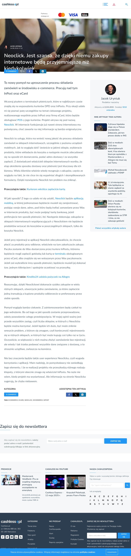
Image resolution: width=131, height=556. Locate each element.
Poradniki (31, 544)
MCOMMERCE (38, 400)
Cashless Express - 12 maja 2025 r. (54, 494)
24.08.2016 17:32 (16, 48)
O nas (73, 526)
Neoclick (9, 124)
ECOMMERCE (13, 400)
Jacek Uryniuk (16, 46)
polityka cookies (87, 552)
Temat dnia (32, 526)
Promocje (6, 469)
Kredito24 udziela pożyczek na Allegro (48, 276)
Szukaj (51, 538)
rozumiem (112, 552)
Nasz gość (32, 535)
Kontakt (74, 544)
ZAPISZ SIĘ (115, 441)
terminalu (60, 253)
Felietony (31, 530)
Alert (51, 533)
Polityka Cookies (77, 539)
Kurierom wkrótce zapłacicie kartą (46, 189)
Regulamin (75, 535)
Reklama (74, 530)
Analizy (30, 539)
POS (19, 119)
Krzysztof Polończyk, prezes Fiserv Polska (76, 494)
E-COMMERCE (11, 71)
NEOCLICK (28, 400)
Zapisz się (124, 535)
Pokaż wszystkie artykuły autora (110, 228)
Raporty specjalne (56, 542)
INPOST (46, 400)
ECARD (21, 400)
